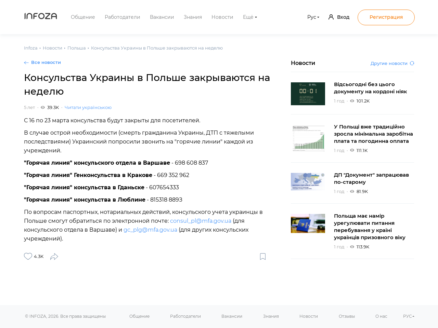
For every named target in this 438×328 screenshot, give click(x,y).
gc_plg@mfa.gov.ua (150, 230)
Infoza (40, 17)
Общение (83, 17)
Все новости (46, 62)
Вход (338, 17)
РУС (407, 316)
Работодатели (122, 17)
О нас (381, 316)
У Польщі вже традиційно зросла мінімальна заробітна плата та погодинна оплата (373, 133)
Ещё (248, 17)
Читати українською (88, 107)
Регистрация (386, 17)
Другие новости (392, 63)
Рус (311, 17)
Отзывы (347, 316)
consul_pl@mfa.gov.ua (200, 221)
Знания (193, 17)
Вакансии (162, 17)
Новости (222, 17)
